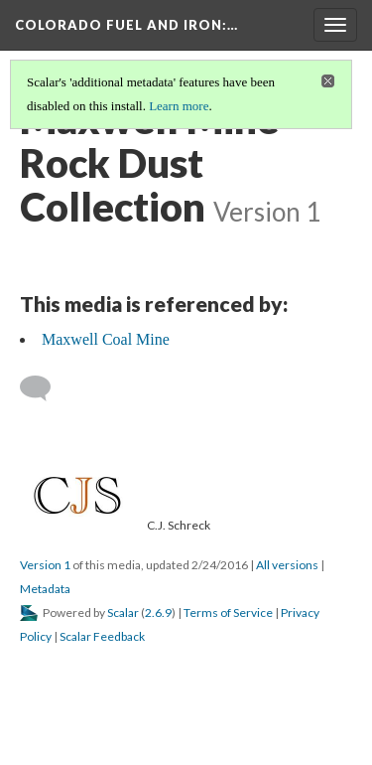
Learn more (178, 105)
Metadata (45, 588)
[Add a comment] (44, 388)
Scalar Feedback (102, 636)
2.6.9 (158, 612)
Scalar (123, 612)
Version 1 (45, 564)
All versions (287, 564)
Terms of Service (228, 612)
